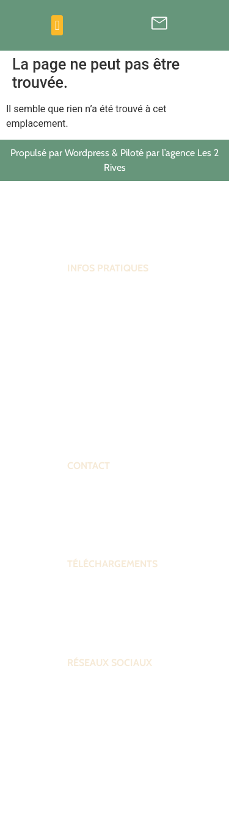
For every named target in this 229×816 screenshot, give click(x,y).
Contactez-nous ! (100, 528)
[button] (57, 25)
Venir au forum (95, 408)
